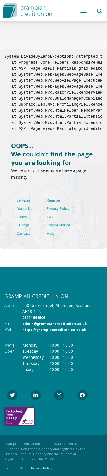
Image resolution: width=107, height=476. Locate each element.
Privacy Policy (66, 208)
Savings (25, 224)
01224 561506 (35, 317)
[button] (99, 10)
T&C (56, 216)
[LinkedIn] (37, 394)
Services (25, 200)
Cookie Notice (67, 224)
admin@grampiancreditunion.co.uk (58, 323)
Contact (25, 232)
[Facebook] (84, 394)
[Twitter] (14, 394)
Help (57, 232)
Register (61, 200)
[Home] (27, 10)
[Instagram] (60, 394)
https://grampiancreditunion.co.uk (58, 329)
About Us (26, 208)
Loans (23, 216)
